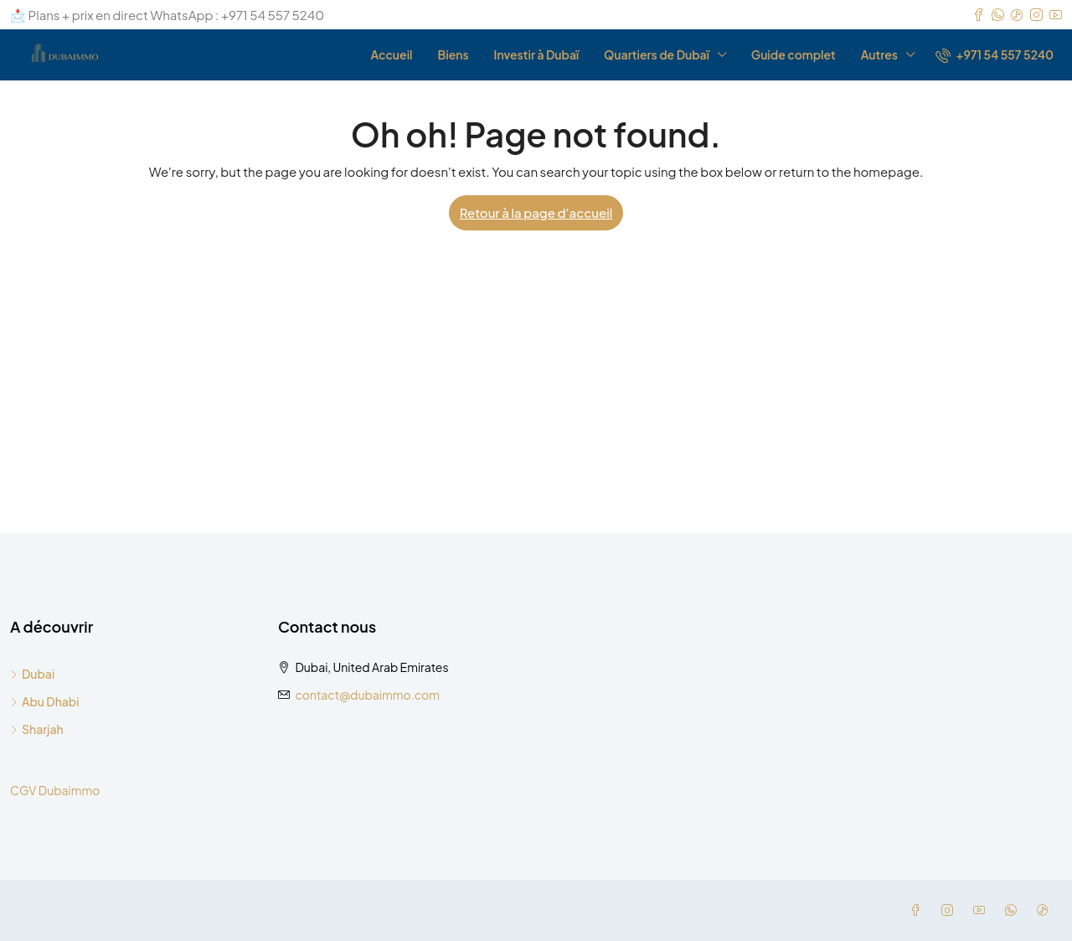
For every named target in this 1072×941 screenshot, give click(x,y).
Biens (453, 54)
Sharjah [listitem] (37, 729)
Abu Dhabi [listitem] (45, 701)
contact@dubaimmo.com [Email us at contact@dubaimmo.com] (367, 694)
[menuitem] (994, 54)
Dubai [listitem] (32, 673)
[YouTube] (982, 910)
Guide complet (793, 54)
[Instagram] (950, 910)
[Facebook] (919, 910)
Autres (879, 54)
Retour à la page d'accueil (536, 212)
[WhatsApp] (1014, 910)
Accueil (391, 54)
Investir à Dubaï (536, 54)
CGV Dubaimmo (55, 790)
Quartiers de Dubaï (656, 54)
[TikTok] (1046, 910)
